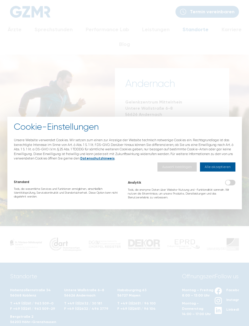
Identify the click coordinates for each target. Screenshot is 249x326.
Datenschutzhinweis (97, 158)
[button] (177, 167)
